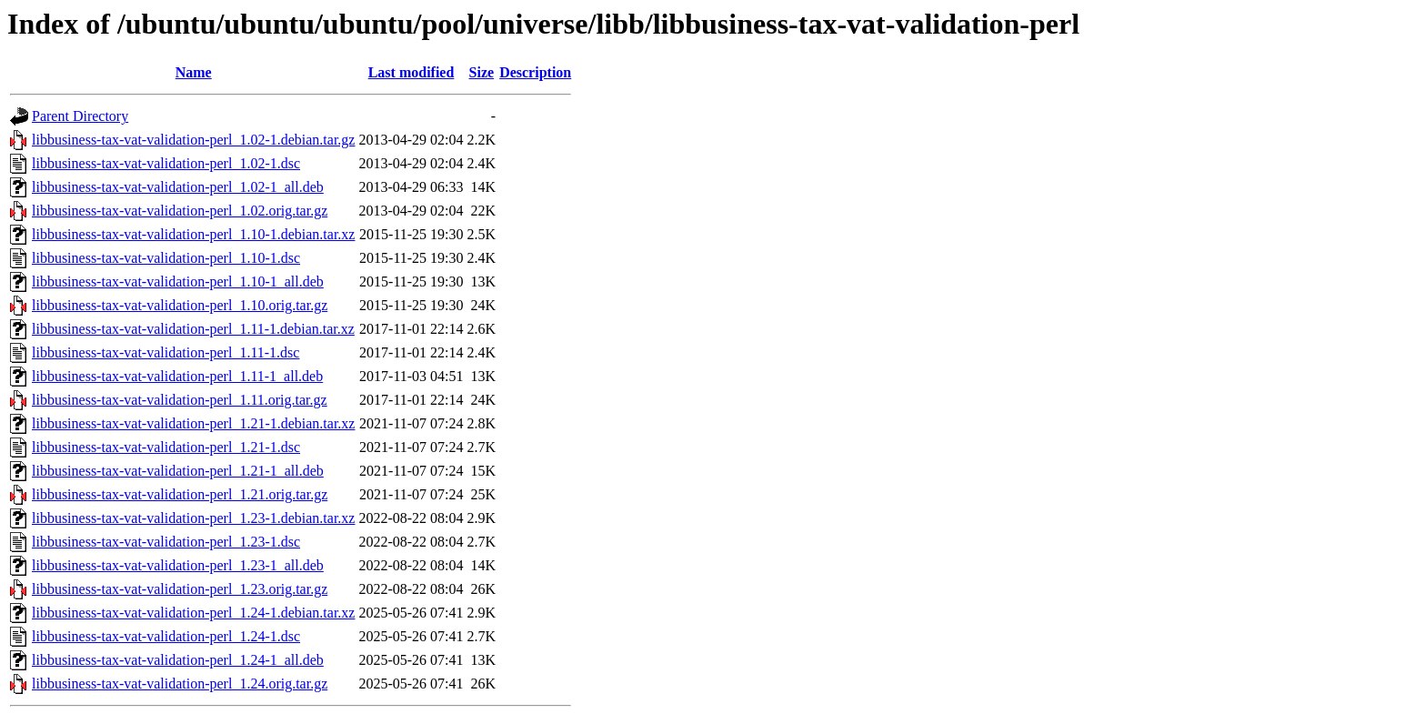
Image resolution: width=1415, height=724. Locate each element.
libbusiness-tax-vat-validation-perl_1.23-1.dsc (166, 541)
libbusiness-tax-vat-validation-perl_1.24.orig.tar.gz (179, 683)
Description (535, 72)
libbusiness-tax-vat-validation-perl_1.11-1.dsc (165, 352)
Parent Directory (80, 116)
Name (194, 72)
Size (482, 72)
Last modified (411, 72)
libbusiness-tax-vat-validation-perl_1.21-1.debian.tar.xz (193, 423)
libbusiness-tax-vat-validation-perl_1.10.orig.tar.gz (179, 305)
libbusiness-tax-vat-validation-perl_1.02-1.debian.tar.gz (193, 139)
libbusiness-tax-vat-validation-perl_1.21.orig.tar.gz (179, 494)
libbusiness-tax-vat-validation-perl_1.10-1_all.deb (178, 281)
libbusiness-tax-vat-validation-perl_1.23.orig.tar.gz (179, 589)
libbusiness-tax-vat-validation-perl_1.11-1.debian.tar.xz (193, 329)
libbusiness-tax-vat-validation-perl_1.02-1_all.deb (178, 187)
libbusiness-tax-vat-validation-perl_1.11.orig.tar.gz (179, 399)
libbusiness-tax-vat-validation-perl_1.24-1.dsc (166, 636)
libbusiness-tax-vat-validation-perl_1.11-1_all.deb (177, 376)
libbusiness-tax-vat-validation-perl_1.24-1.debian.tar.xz (193, 612)
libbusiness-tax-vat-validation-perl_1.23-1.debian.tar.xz (193, 518)
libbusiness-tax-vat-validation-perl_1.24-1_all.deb (178, 660)
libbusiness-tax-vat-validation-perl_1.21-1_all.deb (178, 470)
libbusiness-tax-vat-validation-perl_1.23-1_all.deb (178, 565)
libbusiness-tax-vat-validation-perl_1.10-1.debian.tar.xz (193, 234)
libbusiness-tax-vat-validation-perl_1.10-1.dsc (166, 258)
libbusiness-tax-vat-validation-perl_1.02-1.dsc (166, 163)
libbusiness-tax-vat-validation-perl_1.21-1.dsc (166, 447)
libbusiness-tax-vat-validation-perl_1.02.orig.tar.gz (179, 210)
